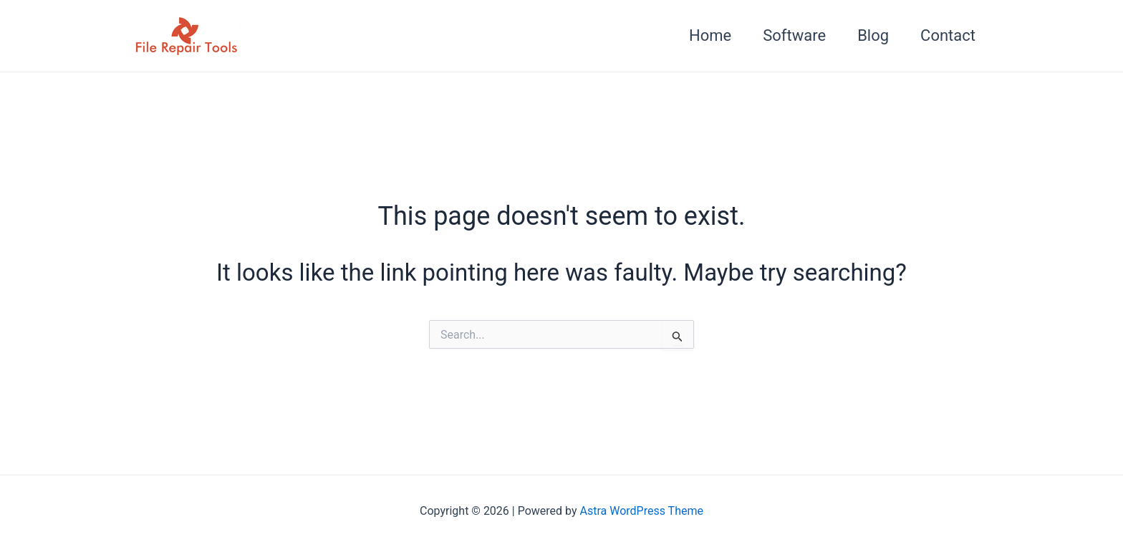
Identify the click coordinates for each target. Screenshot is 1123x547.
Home (710, 35)
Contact (947, 35)
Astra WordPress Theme (641, 511)
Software (794, 35)
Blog (873, 35)
